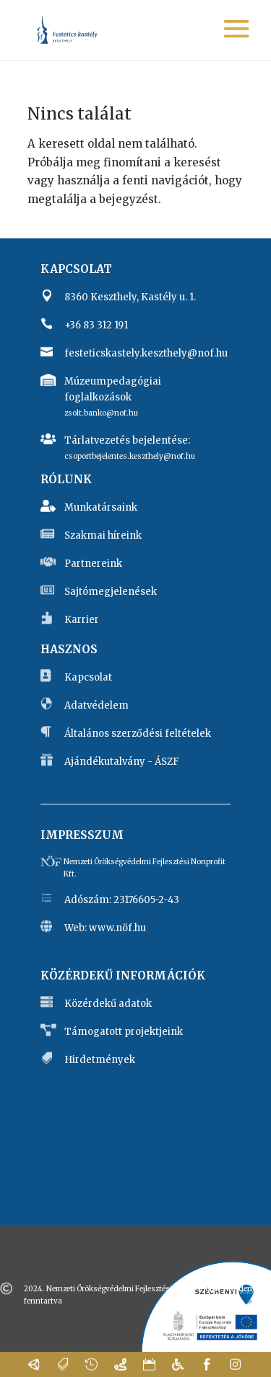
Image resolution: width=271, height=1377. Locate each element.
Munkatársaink (100, 507)
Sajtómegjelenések (110, 592)
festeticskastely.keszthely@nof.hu (146, 353)
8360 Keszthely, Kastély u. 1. (130, 297)
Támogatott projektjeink (123, 1032)
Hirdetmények (99, 1060)
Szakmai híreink (103, 535)
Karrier (81, 620)
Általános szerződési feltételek (137, 733)
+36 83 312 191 (96, 325)
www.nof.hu (97, 952)
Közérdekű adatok (108, 1003)
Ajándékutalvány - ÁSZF (121, 761)
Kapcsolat (88, 677)
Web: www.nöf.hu (105, 928)
